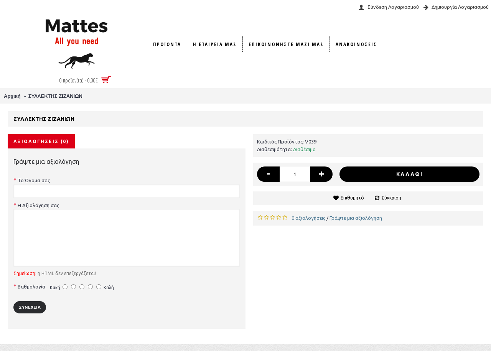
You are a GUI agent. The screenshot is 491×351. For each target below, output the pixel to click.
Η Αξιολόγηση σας (38, 205)
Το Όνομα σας (34, 180)
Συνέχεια (30, 307)
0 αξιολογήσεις (308, 218)
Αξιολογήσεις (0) (41, 141)
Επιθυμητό (352, 197)
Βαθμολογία (31, 286)
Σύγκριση (391, 197)
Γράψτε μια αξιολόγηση (356, 218)
